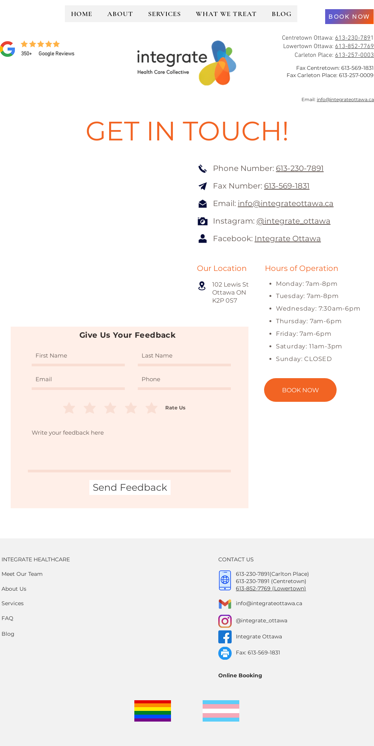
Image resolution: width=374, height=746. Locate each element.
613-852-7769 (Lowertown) (271, 588)
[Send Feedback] (130, 487)
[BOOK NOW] (349, 16)
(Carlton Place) (289, 573)
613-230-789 (353, 38)
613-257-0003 (354, 55)
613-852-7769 (354, 46)
